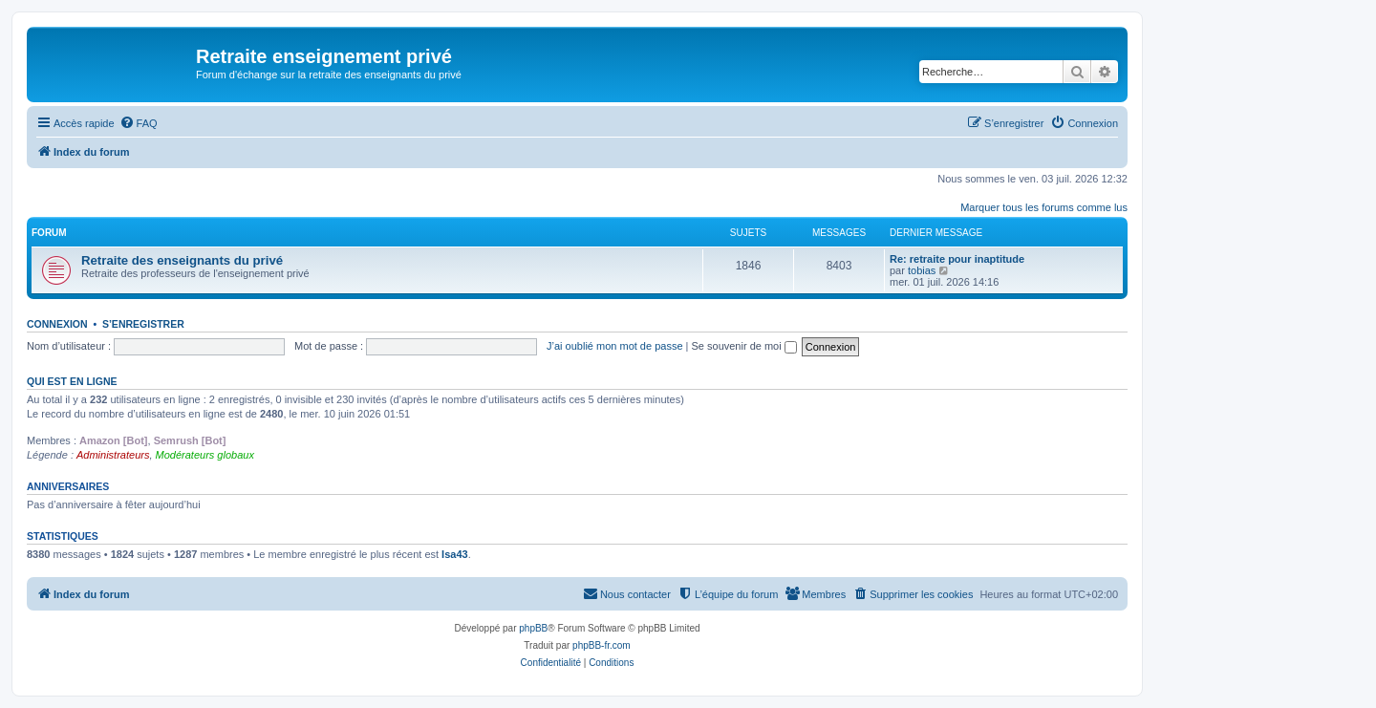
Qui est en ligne (72, 381)
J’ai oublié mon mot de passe (614, 346)
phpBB (533, 628)
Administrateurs (112, 455)
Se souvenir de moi (744, 346)
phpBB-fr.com (601, 645)
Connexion (57, 324)
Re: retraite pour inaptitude (957, 259)
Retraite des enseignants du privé (182, 260)
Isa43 (454, 554)
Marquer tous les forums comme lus (1044, 207)
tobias (921, 270)
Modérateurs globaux (205, 455)
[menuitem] (138, 123)
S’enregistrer (143, 324)
